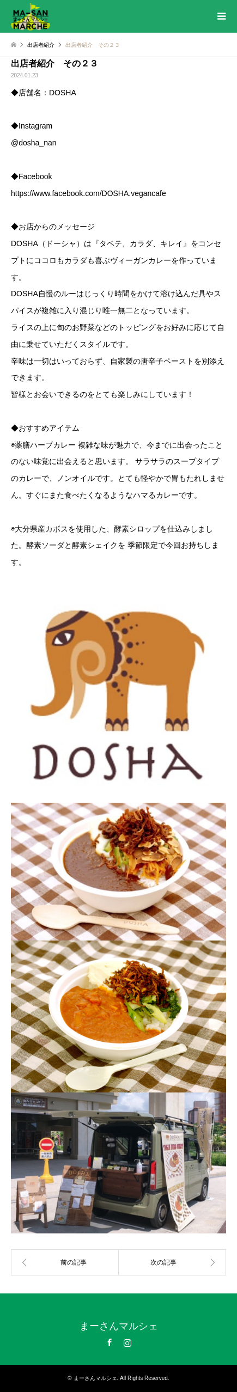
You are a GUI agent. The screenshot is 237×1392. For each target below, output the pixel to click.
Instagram (127, 1342)
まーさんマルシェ (119, 1326)
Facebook (109, 1342)
